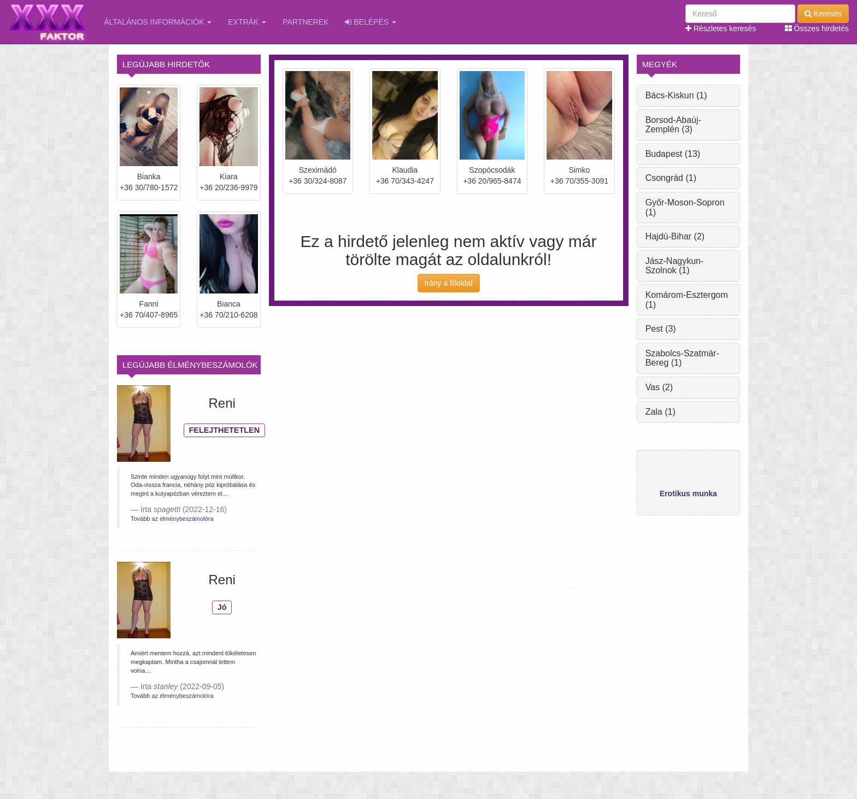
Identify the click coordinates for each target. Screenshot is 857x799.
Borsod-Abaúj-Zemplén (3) (673, 124)
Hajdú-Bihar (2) (675, 236)
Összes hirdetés (817, 28)
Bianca (228, 303)
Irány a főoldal (449, 283)
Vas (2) (659, 387)
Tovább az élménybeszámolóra (172, 518)
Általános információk (158, 21)
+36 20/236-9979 (228, 187)
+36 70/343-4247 (405, 181)
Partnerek (305, 21)
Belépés (370, 21)
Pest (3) (660, 328)
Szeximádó (318, 170)
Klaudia (405, 170)
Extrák (247, 21)
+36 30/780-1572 (149, 187)
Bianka (149, 176)
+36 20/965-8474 (492, 181)
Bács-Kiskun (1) (676, 95)
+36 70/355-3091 (579, 181)
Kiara (229, 176)
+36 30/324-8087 (318, 181)
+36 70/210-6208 (228, 314)
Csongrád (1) (670, 178)
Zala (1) (660, 411)
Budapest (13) (673, 153)
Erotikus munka (688, 493)
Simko (579, 170)
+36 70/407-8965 (149, 314)
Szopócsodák (492, 170)
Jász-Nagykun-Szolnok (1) (674, 265)
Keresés (823, 13)
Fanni (149, 303)
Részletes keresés (720, 28)
